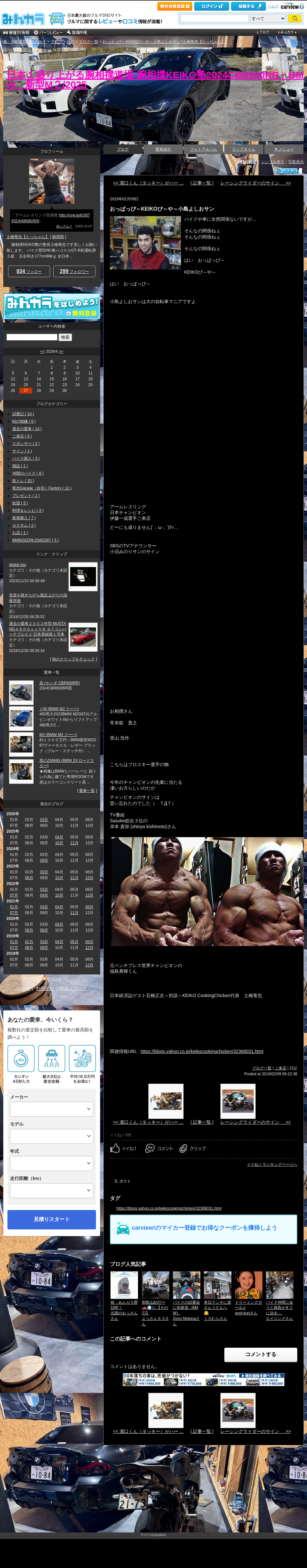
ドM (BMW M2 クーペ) (59, 709)
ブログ (56, 41)
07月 (14, 895)
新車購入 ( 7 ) (24, 518)
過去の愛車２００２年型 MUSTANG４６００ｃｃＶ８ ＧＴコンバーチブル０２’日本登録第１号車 (37, 629)
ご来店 (280, 1068)
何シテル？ (64, 226)
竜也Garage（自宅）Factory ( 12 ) (41, 488)
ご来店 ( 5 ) (22, 436)
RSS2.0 (54, 979)
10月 (59, 843)
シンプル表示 (272, 162)
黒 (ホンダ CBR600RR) (59, 683)
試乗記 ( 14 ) (23, 414)
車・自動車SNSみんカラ (24, 41)
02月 (29, 942)
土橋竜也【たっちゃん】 (27, 237)
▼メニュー (284, 149)
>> (61, 351)
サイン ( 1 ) (22, 451)
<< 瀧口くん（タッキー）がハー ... (148, 182)
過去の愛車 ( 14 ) (27, 428)
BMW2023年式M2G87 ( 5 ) (35, 540)
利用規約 (45, 988)
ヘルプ (273, 6)
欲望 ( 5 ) (20, 503)
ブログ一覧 (88, 41)
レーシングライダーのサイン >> (255, 182)
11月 (74, 843)
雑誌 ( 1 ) (20, 466)
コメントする (260, 1354)
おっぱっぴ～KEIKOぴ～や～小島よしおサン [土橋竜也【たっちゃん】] (164, 41)
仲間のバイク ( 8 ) (28, 473)
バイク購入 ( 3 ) (26, 458)
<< (42, 351)
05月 (74, 942)
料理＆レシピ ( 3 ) (28, 510)
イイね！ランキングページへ (272, 1164)
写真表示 (296, 162)
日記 (70, 41)
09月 (44, 860)
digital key (17, 565)
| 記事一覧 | (201, 182)
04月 (59, 837)
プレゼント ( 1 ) (26, 495)
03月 (44, 819)
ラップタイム (243, 149)
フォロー (29, 271)
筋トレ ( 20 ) (23, 481)
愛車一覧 (87, 790)
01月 (14, 907)
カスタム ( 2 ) (24, 525)
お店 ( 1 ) (20, 533)
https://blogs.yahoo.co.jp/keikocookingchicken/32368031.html (202, 1051)
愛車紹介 (163, 149)
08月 (29, 878)
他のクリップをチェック (73, 659)
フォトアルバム (203, 149)
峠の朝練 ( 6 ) (24, 421)
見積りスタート (52, 1219)
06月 (89, 907)
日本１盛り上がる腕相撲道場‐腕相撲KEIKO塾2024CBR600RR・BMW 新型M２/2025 (155, 79)
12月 (89, 878)
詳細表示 (248, 162)
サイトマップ (73, 988)
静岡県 (58, 237)
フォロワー (74, 271)
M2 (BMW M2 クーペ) (58, 734)
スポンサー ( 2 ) (26, 443)
